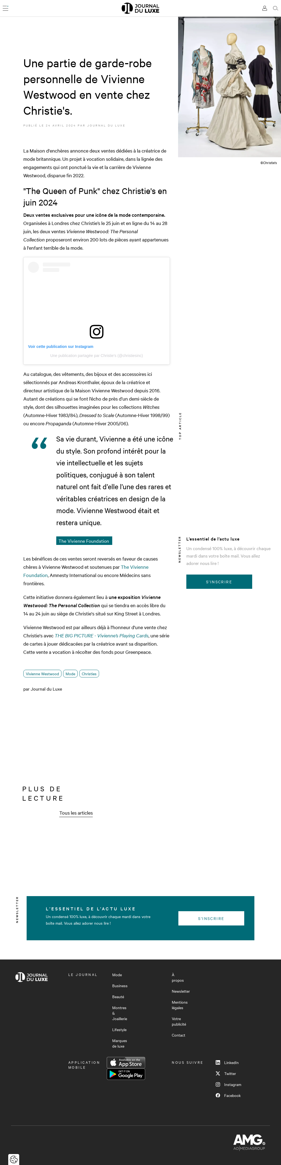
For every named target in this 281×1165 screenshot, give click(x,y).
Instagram (228, 1084)
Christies (89, 673)
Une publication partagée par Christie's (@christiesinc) (96, 355)
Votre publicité (179, 1021)
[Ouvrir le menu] (5, 8)
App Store (126, 1062)
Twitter (226, 1073)
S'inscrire (219, 581)
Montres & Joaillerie (119, 1013)
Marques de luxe (119, 1043)
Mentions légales (180, 1004)
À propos (178, 977)
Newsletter (181, 991)
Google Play (126, 1074)
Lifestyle (119, 1029)
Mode (70, 673)
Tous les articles (76, 812)
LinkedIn (227, 1062)
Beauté (118, 996)
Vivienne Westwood (42, 673)
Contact (178, 1035)
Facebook (228, 1095)
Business (120, 985)
